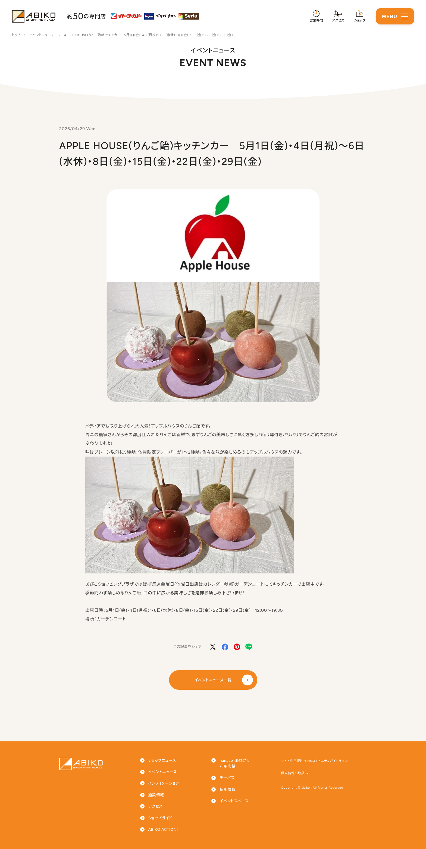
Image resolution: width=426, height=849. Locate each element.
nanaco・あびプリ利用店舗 (234, 763)
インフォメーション (163, 783)
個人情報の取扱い (294, 773)
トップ (16, 35)
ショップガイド (160, 818)
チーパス (227, 778)
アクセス (155, 806)
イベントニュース (41, 35)
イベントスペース (234, 801)
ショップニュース (162, 760)
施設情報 (156, 795)
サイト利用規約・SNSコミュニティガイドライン (314, 761)
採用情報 (227, 789)
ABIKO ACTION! (163, 829)
